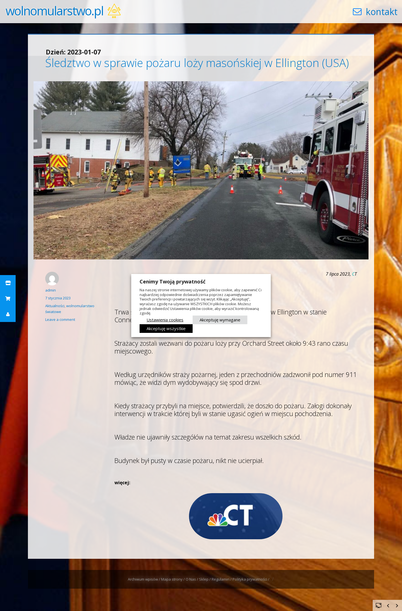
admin (50, 290)
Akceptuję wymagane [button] (220, 320)
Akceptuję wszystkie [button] (166, 328)
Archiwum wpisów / (144, 579)
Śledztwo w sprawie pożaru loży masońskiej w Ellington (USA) (197, 62)
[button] (8, 283)
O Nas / (192, 579)
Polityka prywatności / (251, 579)
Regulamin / (222, 579)
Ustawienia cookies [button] (165, 320)
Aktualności (54, 305)
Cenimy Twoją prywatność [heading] (172, 281)
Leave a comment (60, 319)
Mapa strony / (173, 579)
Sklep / (205, 579)
